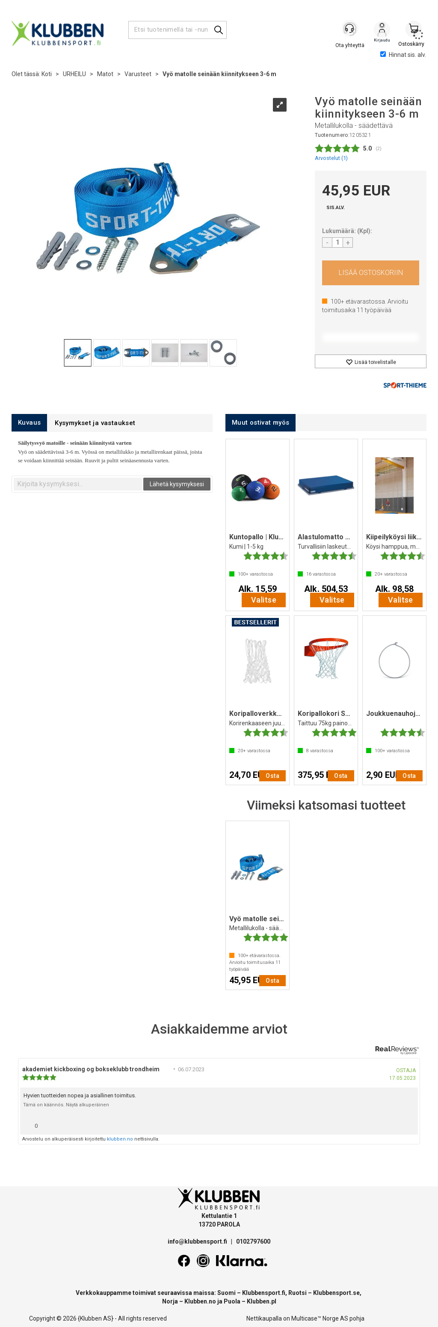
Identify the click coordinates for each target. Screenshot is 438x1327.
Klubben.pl (261, 1301)
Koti (46, 74)
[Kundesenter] (350, 29)
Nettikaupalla (264, 1318)
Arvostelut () (331, 158)
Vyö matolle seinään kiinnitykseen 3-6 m (219, 74)
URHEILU (74, 74)
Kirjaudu (382, 30)
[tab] (29, 422)
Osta (370, 272)
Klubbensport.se (336, 1292)
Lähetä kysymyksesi (177, 484)
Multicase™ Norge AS (319, 1318)
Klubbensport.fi (263, 1292)
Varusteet (137, 74)
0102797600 (253, 1241)
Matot (105, 74)
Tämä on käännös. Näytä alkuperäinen (66, 1105)
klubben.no (120, 1139)
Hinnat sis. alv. (403, 54)
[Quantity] (337, 242)
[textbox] (78, 484)
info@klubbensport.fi (198, 1241)
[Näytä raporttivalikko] (408, 1123)
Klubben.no (200, 1301)
